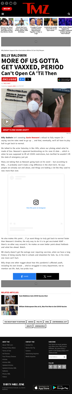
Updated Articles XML (9, 368)
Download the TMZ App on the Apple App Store (42, 387)
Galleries (5, 371)
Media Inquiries (30, 356)
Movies (30, 322)
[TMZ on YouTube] (59, 367)
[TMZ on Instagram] (15, 3)
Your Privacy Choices (9, 356)
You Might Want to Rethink (14, 322)
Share (24, 276)
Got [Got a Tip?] (7, 9)
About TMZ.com (7, 345)
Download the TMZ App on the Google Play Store (60, 387)
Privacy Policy (61, 350)
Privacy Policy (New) (9, 348)
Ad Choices (6, 353)
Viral (47, 322)
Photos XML (6, 374)
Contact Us (29, 345)
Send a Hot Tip (30, 348)
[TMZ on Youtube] (10, 3)
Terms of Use (6, 351)
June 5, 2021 (12, 86)
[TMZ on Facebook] (2, 3)
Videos (4, 377)
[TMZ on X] (6, 3)
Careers (28, 351)
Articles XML (6, 362)
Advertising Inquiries (32, 353)
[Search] (69, 14)
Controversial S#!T (59, 322)
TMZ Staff (6, 83)
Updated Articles (7, 365)
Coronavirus (40, 326)
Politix (39, 322)
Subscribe (64, 357)
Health (29, 326)
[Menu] (3, 14)
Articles (4, 359)
